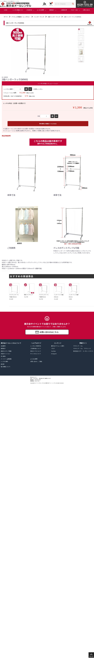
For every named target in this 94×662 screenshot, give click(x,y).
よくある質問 (40, 10)
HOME (5, 10)
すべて (6, 17)
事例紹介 (51, 10)
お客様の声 (64, 10)
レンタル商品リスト (18, 10)
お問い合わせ (86, 10)
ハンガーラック (39, 17)
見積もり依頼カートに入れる (47, 124)
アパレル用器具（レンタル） (20, 17)
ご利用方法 (29, 10)
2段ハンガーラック (54, 17)
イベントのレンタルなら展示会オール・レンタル (46, 383)
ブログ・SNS (74, 10)
